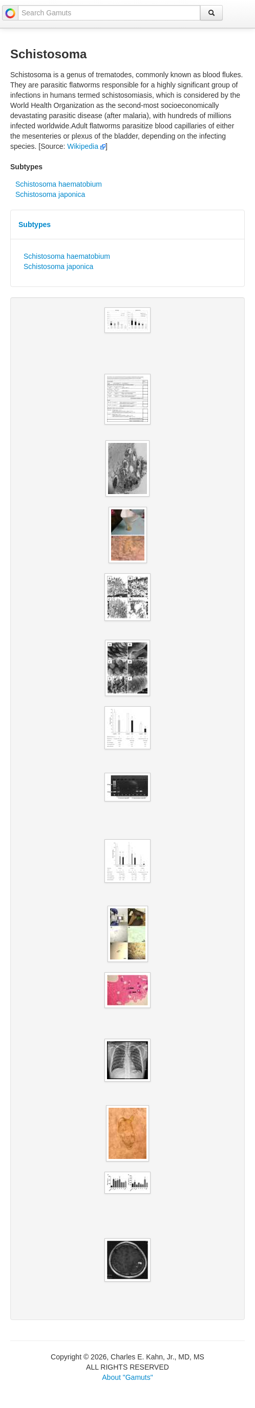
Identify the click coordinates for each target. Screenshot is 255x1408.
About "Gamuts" (127, 1377)
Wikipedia (86, 146)
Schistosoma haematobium (58, 184)
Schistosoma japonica (50, 194)
